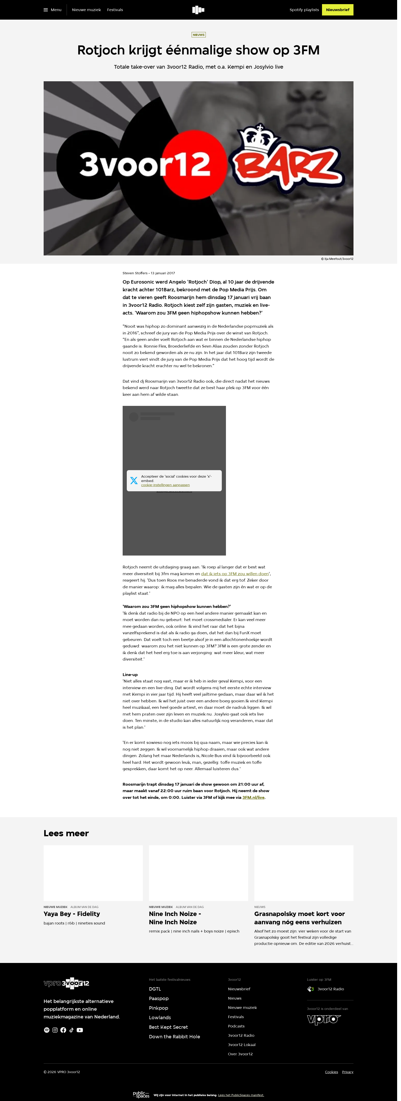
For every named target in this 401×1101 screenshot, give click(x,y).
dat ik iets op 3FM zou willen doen (235, 573)
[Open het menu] (53, 9)
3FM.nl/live (253, 797)
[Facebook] (63, 1030)
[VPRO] (324, 1020)
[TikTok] (71, 1030)
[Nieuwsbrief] (337, 9)
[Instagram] (55, 1030)
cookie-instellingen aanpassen (165, 485)
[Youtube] (80, 1030)
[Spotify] (47, 1030)
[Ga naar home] (198, 10)
